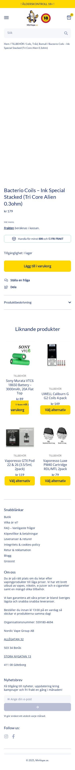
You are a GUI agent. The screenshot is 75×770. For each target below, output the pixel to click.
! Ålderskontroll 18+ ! (37, 4)
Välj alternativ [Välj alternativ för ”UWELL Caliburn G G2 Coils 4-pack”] (55, 410)
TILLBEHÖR (17, 44)
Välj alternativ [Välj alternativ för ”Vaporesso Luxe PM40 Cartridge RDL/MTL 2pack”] (55, 481)
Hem (6, 44)
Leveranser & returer (18, 539)
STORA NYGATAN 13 (17, 656)
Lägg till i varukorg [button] (20, 407)
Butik (7, 517)
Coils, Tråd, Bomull (36, 44)
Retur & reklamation (17, 550)
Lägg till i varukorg (37, 266)
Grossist (9, 561)
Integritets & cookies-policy (22, 544)
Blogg (7, 555)
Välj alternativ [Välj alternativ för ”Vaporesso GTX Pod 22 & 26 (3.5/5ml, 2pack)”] (19, 481)
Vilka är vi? (11, 522)
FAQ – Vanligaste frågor (19, 528)
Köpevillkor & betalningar (21, 533)
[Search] (66, 33)
